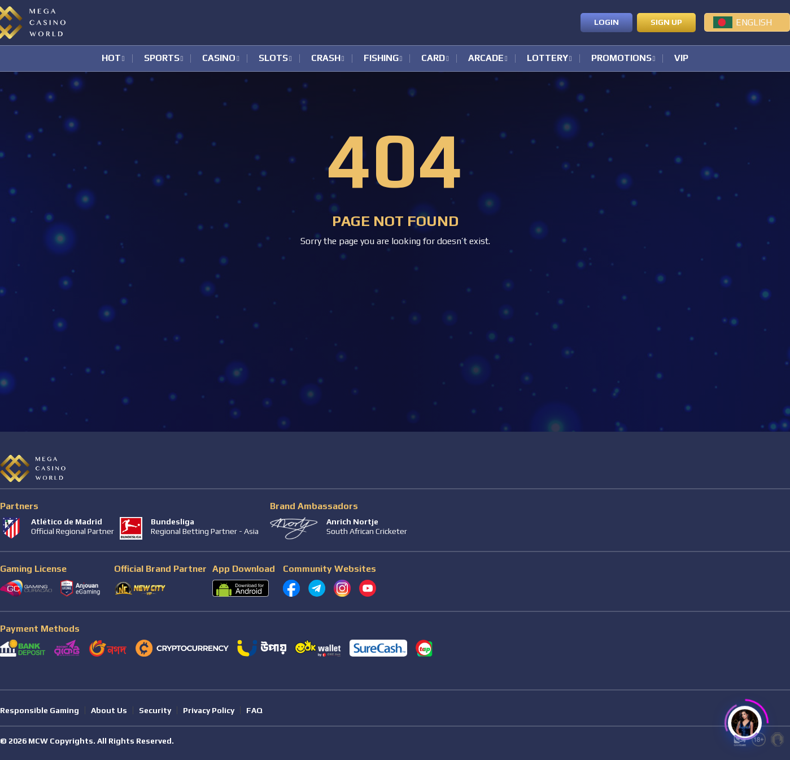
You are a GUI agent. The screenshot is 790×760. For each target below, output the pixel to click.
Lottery (547, 58)
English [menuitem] (754, 22)
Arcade (486, 58)
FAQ (254, 710)
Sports (162, 58)
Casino (218, 58)
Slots (273, 58)
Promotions (621, 58)
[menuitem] (747, 22)
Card (433, 58)
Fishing (381, 58)
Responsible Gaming (39, 710)
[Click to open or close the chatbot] (745, 719)
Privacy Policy (208, 710)
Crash (326, 58)
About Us (109, 710)
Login (606, 22)
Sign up (666, 22)
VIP (681, 58)
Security (155, 710)
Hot (111, 58)
